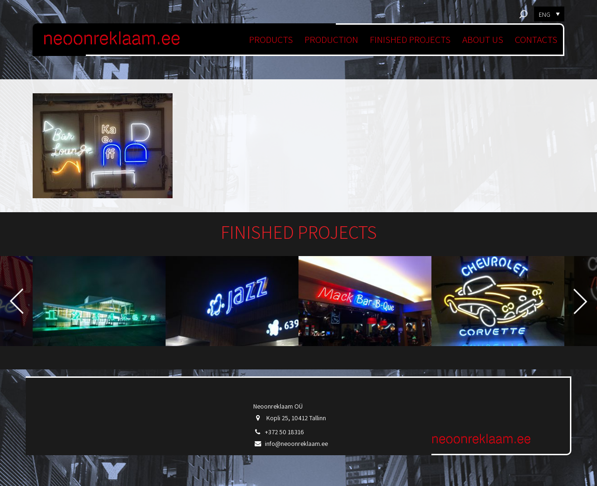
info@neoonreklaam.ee (296, 443)
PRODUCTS (271, 39)
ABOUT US (482, 39)
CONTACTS (536, 39)
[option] (99, 301)
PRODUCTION (331, 39)
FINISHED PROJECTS (410, 39)
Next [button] (580, 301)
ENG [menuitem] (544, 14)
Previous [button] (16, 301)
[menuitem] (549, 14)
